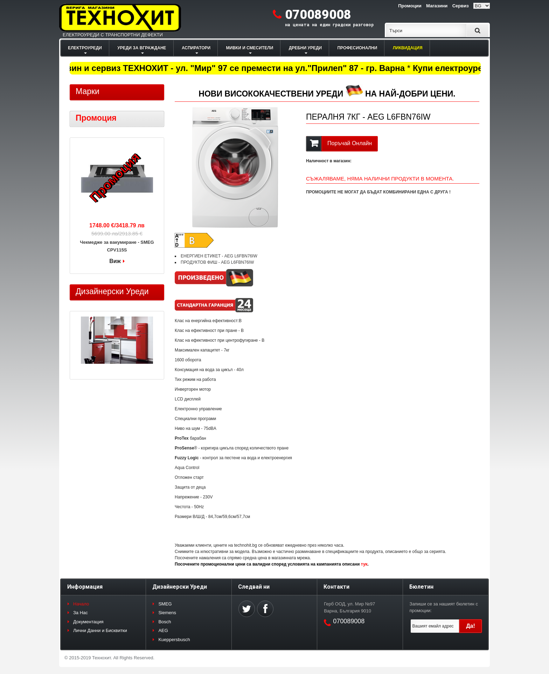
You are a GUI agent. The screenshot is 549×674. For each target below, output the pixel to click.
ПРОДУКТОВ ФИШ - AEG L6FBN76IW (217, 262)
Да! (470, 626)
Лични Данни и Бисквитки (100, 630)
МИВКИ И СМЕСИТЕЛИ (249, 47)
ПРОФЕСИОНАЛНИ (357, 47)
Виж (115, 261)
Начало (81, 603)
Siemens (167, 612)
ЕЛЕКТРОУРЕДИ (85, 47)
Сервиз (460, 5)
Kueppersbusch (174, 639)
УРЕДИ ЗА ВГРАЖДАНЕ (141, 47)
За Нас (80, 612)
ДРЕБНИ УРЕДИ (305, 47)
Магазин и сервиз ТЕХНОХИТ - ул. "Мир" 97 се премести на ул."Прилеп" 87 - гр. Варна (230, 68)
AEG (163, 630)
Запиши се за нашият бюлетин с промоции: (444, 607)
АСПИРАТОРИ (196, 47)
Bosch (164, 621)
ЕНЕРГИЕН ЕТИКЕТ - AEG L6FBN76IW (219, 256)
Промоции (409, 5)
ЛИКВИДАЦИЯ (408, 47)
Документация (88, 621)
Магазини (436, 5)
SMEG (165, 603)
